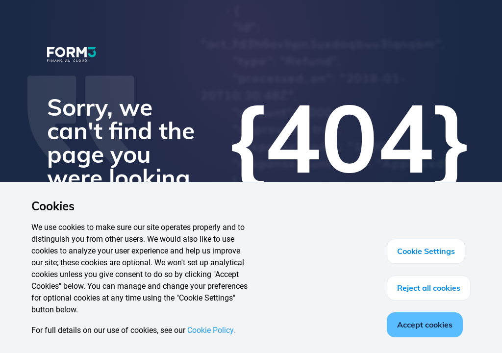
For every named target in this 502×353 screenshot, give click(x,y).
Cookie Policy (210, 330)
